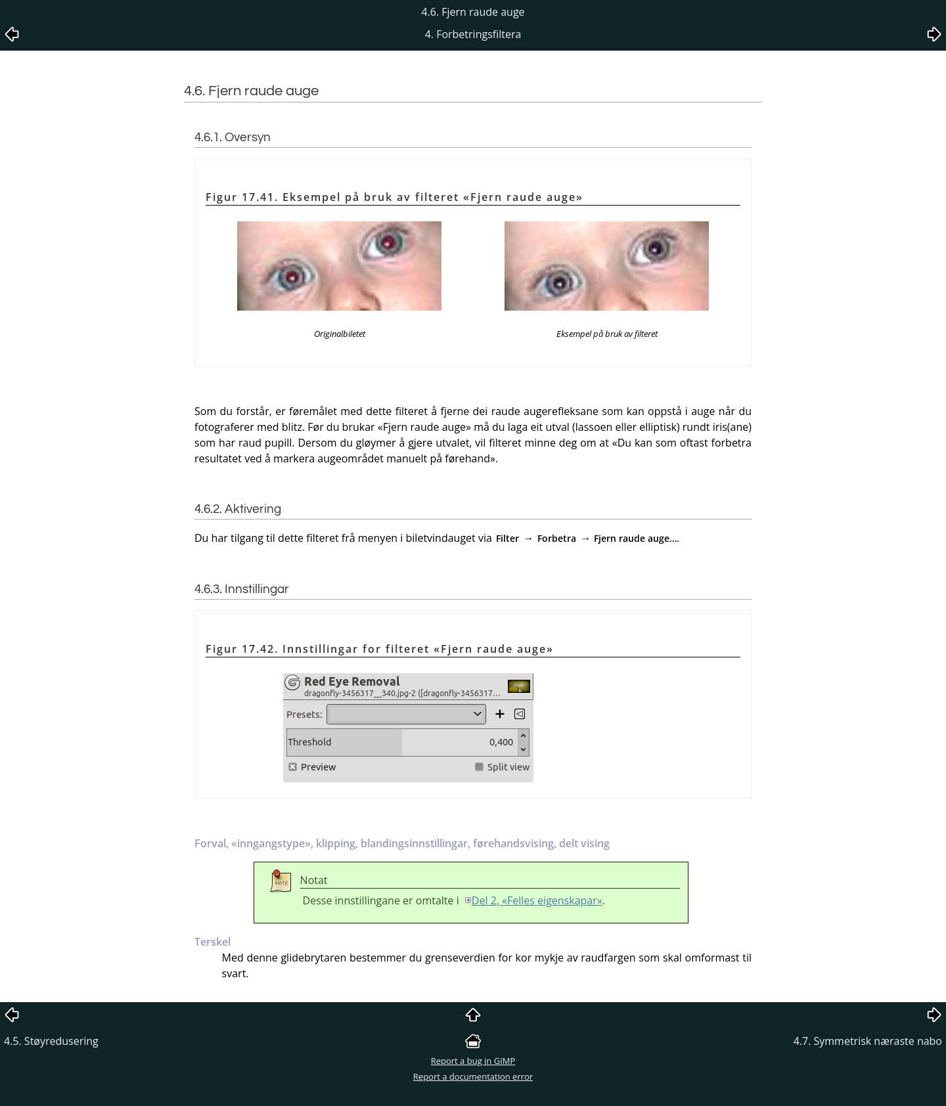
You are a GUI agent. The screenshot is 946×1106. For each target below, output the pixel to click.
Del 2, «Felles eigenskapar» (537, 900)
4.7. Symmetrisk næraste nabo (868, 1041)
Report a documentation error (473, 1076)
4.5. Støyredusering (51, 1041)
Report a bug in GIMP (473, 1061)
